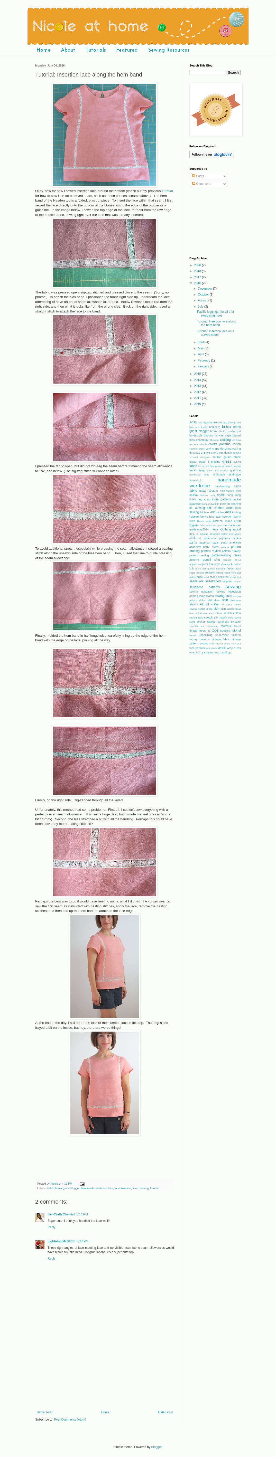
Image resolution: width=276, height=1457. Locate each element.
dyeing (237, 461)
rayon (230, 568)
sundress (223, 621)
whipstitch (211, 648)
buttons (208, 435)
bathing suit (234, 422)
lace (110, 1188)
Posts (198, 176)
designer (205, 457)
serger (237, 581)
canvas (219, 435)
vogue (203, 643)
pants (193, 542)
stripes (223, 617)
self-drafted (213, 581)
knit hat (220, 512)
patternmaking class (226, 555)
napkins (203, 533)
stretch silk (211, 617)
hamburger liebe (199, 474)
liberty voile (204, 521)
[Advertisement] (104, 1372)
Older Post (165, 1412)
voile (212, 643)
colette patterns (219, 444)
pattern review (211, 551)
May (201, 348)
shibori (202, 600)
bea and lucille (198, 427)
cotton (236, 444)
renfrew (210, 572)
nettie (224, 533)
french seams (233, 466)
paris (215, 542)
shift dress (214, 600)
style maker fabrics (202, 621)
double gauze (222, 457)
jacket (237, 499)
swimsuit (226, 625)
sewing (144, 1188)
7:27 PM (82, 1241)
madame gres (214, 525)
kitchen (204, 512)
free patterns (217, 466)
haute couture (208, 490)
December (205, 288)
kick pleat (220, 503)
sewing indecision (229, 591)
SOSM (193, 422)
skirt (216, 609)
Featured (127, 50)
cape (228, 435)
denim (228, 452)
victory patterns (199, 639)
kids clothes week (220, 508)
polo (230, 564)
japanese (195, 503)
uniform (236, 634)
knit (212, 512)
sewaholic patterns (204, 587)
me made (229, 525)
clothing (225, 440)
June (201, 342)
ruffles (192, 577)
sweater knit (197, 626)
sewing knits (223, 596)
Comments (201, 184)
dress (226, 461)
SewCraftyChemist (61, 1214)
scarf (206, 577)
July (201, 306)
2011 (198, 398)
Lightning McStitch (61, 1241)
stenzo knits (215, 613)
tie (209, 630)
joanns (205, 503)
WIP (200, 422)
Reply (52, 1227)
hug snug (204, 499)
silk (201, 604)
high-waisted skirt (230, 490)
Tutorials (96, 50)
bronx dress (217, 431)
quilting (211, 568)
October (204, 294)
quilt (204, 568)
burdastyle (195, 435)
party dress (211, 546)
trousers (225, 630)
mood (237, 529)
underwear (221, 634)
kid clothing (234, 503)
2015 (198, 374)
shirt (225, 600)
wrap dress (234, 648)
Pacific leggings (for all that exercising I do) (215, 313)
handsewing (222, 486)
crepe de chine (221, 448)
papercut (204, 542)
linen (136, 1188)
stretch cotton (232, 613)
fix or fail (203, 466)
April (201, 354)
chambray (202, 439)
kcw (211, 503)
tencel (237, 626)
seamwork (196, 581)
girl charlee (221, 470)
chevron (214, 440)
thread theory (197, 630)
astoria (217, 422)
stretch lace (196, 617)
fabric (193, 466)
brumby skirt (234, 431)
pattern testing (199, 555)
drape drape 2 (199, 461)
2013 (198, 386)
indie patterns (222, 499)
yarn (204, 652)
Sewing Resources (168, 50)
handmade (218, 474)
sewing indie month (201, 595)
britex (50, 1188)
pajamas (224, 538)
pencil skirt (211, 559)
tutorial (154, 1188)
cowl (208, 448)
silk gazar (226, 604)
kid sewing (197, 508)
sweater (236, 621)
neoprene (214, 533)
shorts (193, 604)
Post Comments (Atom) (70, 1419)
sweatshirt (212, 626)
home (221, 495)
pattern (225, 547)
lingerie (193, 525)
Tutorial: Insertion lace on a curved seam (215, 333)
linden (228, 520)
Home (43, 50)
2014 (198, 380)
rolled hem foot (232, 572)
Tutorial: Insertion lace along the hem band (216, 323)
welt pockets (197, 648)
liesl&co (218, 520)
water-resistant (233, 643)
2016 (198, 283)
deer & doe (217, 452)
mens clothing (221, 529)
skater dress (205, 608)
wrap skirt (195, 652)
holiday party (207, 495)
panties (236, 538)
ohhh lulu (195, 538)
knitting (236, 512)
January (204, 366)
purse (198, 568)
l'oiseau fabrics (198, 516)
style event (234, 617)
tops (214, 630)
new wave (235, 533)
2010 (198, 404)
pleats (224, 564)
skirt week (227, 608)
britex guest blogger (67, 1188)
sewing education (201, 591)
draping (215, 461)
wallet (219, 643)
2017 (198, 277)
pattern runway (231, 551)
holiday (193, 495)
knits (228, 512)
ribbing (219, 572)
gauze (210, 470)
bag (225, 422)
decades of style (199, 452)
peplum (227, 559)
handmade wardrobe (93, 1188)
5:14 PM (82, 1214)
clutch (203, 444)
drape (237, 457)
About (68, 50)
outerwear (211, 538)
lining (202, 525)
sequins (227, 581)
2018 (198, 271)
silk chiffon (212, 604)
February (204, 360)
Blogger (156, 1447)
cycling (236, 448)
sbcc (200, 576)
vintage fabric (221, 639)
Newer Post (44, 1412)
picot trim (208, 564)
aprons (208, 422)
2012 (198, 392)
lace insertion (123, 1188)
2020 (198, 265)
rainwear (221, 568)
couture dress (197, 448)
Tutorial (167, 191)
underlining (206, 634)
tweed (192, 635)
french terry (197, 470)
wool (222, 648)
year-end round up (219, 652)
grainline (235, 470)
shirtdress (235, 600)
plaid (217, 564)
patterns (194, 559)
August (203, 300)
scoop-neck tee (219, 576)
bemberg (214, 426)
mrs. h (193, 533)
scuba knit (235, 577)
